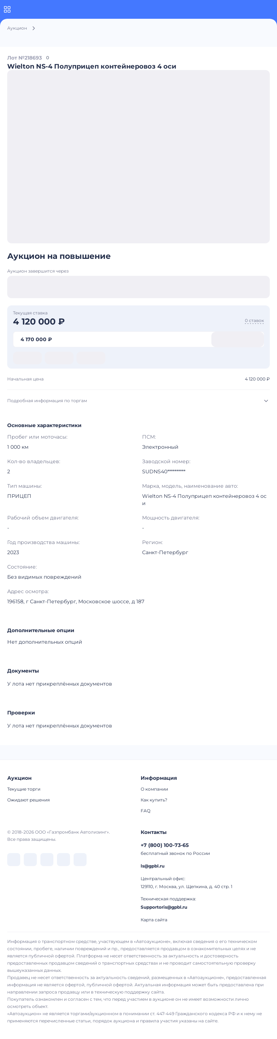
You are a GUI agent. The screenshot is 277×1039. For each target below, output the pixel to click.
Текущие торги (23, 789)
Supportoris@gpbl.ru (164, 907)
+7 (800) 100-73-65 (165, 845)
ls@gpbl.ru (152, 866)
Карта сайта (154, 919)
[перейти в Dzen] (46, 859)
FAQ (145, 810)
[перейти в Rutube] (63, 859)
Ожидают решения (28, 800)
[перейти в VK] (13, 859)
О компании (154, 789)
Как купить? (154, 800)
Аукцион (17, 28)
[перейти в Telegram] (30, 859)
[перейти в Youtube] (80, 859)
